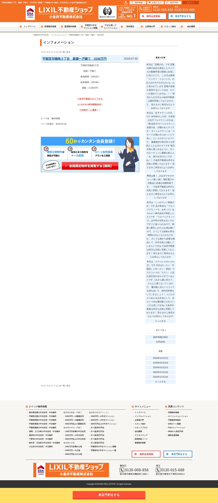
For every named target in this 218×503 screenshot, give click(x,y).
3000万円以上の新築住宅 (75, 424)
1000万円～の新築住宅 (74, 416)
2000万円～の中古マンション (103, 420)
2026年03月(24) (160, 363)
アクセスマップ (141, 435)
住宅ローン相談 (174, 424)
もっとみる (160, 321)
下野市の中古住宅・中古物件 (41, 439)
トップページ (29, 26)
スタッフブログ (141, 428)
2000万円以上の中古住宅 (75, 439)
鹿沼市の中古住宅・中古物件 (41, 435)
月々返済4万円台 (97, 428)
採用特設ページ (141, 439)
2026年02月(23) (160, 367)
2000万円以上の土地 (73, 454)
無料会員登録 (153, 16)
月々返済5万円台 (97, 431)
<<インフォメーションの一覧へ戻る (55, 52)
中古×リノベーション (176, 428)
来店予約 (172, 2)
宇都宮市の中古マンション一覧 (103, 450)
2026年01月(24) (160, 372)
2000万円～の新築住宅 (74, 420)
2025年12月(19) (160, 377)
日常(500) (160, 342)
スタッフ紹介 (170, 26)
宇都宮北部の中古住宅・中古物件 (42, 416)
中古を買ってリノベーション (110, 26)
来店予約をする (183, 16)
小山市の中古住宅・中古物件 (41, 447)
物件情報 (55, 118)
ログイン (191, 3)
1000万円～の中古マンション (103, 416)
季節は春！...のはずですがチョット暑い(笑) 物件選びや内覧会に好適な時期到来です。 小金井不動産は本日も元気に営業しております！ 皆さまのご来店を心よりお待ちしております (160, 187)
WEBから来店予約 (175, 431)
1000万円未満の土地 (73, 447)
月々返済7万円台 (97, 439)
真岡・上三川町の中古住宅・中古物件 (44, 431)
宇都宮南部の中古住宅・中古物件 (42, 428)
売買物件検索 (50, 26)
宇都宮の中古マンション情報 (90, 26)
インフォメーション (143, 416)
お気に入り (155, 2)
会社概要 (191, 26)
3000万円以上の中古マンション (104, 424)
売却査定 (130, 26)
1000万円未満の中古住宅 (75, 431)
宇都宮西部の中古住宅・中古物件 (42, 420)
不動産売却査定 (174, 420)
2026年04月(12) (160, 358)
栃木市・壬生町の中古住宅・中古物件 (44, 443)
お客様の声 (150, 26)
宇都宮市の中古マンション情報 (103, 447)
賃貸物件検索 (70, 26)
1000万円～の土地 (72, 450)
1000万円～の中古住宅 (74, 435)
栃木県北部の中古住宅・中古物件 (42, 412)
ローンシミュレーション (178, 416)
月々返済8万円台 (97, 443)
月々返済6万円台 (97, 435)
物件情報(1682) (160, 337)
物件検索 (137, 2)
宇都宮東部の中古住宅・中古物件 (42, 424)
